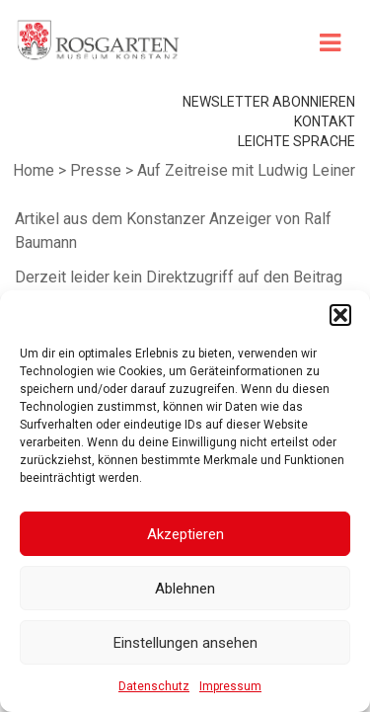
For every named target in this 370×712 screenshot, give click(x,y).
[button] (340, 315)
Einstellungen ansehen (185, 643)
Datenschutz (153, 686)
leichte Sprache (296, 141)
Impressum (230, 686)
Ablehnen (185, 588)
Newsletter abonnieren (269, 102)
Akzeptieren (185, 534)
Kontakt (324, 121)
